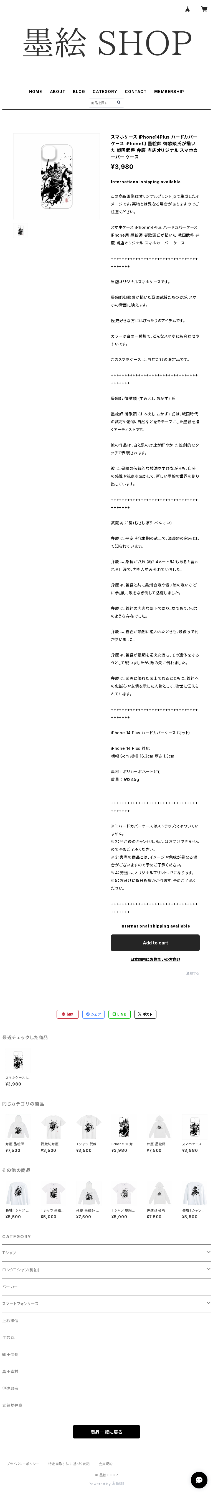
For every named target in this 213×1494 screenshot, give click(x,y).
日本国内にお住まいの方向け (155, 959)
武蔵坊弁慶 (12, 1405)
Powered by (106, 1484)
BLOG (79, 91)
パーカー (10, 1286)
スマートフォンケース (20, 1303)
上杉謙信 (10, 1320)
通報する (193, 973)
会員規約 (106, 1464)
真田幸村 (10, 1371)
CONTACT (136, 91)
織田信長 (10, 1354)
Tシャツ (9, 1252)
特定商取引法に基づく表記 (69, 1464)
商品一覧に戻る (106, 1432)
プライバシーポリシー (23, 1464)
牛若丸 (8, 1337)
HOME (35, 91)
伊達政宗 (10, 1388)
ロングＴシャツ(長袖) (21, 1269)
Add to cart (155, 943)
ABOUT (57, 91)
